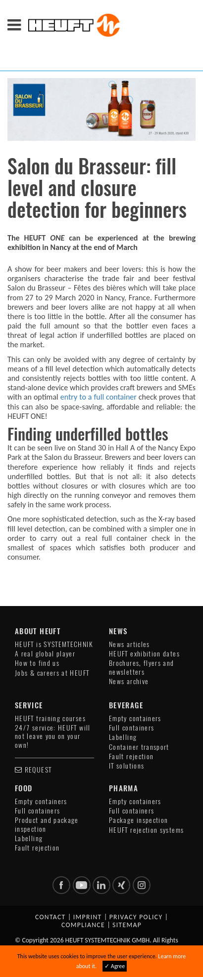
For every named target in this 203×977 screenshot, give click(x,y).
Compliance (83, 925)
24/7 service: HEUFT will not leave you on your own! (53, 736)
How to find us (37, 663)
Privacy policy (136, 917)
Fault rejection (131, 756)
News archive (129, 681)
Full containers (131, 728)
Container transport (139, 747)
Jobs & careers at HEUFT (52, 673)
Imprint (87, 917)
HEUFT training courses (50, 718)
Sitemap (127, 925)
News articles (129, 644)
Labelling (123, 737)
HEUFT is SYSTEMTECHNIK (54, 644)
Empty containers (135, 718)
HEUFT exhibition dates (144, 653)
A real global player (45, 653)
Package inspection (138, 820)
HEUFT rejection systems (146, 830)
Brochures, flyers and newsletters (141, 667)
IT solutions (126, 766)
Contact (50, 917)
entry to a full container (98, 397)
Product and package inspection (47, 824)
